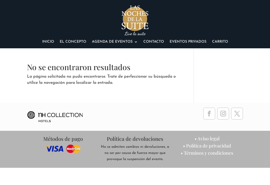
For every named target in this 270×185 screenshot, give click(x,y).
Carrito (220, 42)
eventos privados (188, 42)
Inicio (48, 42)
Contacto (153, 42)
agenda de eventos (112, 42)
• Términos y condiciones (207, 153)
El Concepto (73, 42)
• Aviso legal (207, 138)
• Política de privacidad (207, 146)
